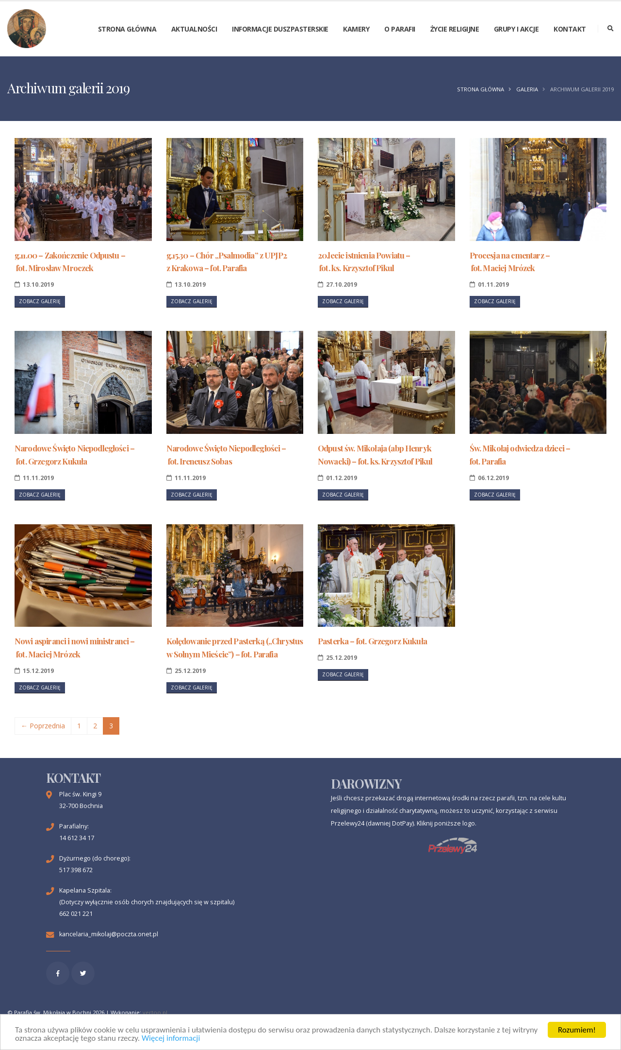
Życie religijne (454, 29)
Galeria (527, 89)
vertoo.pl (155, 1012)
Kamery (356, 29)
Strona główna (127, 29)
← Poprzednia (43, 725)
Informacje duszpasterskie (280, 29)
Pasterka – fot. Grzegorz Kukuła (372, 641)
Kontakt (570, 29)
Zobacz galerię (40, 301)
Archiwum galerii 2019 (582, 89)
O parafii (399, 29)
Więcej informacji (171, 1038)
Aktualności (194, 29)
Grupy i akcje (516, 29)
